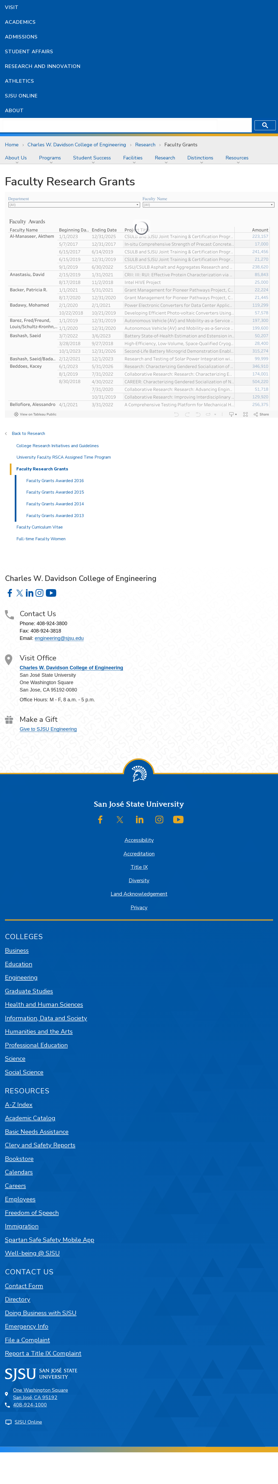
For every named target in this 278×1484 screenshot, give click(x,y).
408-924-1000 (30, 1405)
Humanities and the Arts (39, 1031)
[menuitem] (17, 158)
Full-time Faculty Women (41, 539)
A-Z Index (18, 1104)
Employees (20, 1199)
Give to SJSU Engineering (48, 729)
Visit (12, 7)
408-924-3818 (46, 631)
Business (17, 950)
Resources (237, 158)
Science (15, 1058)
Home (12, 144)
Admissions (21, 37)
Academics (20, 22)
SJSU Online (21, 96)
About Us (16, 158)
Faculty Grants (180, 144)
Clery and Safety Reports (40, 1145)
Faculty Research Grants (42, 469)
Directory (17, 1299)
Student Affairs (29, 51)
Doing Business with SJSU (40, 1313)
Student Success (92, 158)
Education (18, 964)
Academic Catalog (30, 1118)
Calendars (19, 1172)
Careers (15, 1186)
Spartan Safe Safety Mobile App (49, 1240)
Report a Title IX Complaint (43, 1353)
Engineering (21, 977)
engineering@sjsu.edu (59, 638)
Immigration (22, 1226)
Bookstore (19, 1158)
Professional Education (36, 1045)
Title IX (139, 867)
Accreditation (139, 853)
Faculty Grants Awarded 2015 (55, 492)
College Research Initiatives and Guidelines (57, 446)
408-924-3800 (52, 623)
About (14, 110)
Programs (50, 158)
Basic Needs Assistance (37, 1131)
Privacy (139, 907)
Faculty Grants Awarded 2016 (55, 481)
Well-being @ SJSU (32, 1253)
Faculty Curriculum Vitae (39, 527)
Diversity (139, 880)
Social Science (24, 1072)
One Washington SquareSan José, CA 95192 (40, 1394)
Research (145, 144)
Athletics (19, 81)
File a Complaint (27, 1340)
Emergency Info (26, 1326)
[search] (110, 125)
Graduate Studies (29, 991)
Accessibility (139, 840)
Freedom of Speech (32, 1213)
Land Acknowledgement (139, 894)
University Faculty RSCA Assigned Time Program (63, 457)
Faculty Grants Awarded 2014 (55, 504)
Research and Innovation (43, 66)
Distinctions (200, 158)
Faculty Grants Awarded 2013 (55, 516)
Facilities (133, 158)
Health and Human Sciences (44, 1004)
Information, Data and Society (46, 1018)
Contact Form (24, 1286)
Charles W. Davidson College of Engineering (77, 144)
